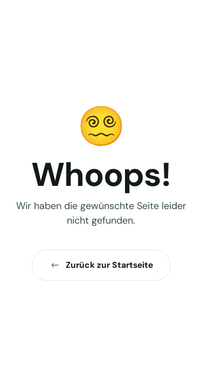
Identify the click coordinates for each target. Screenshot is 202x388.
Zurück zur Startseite (101, 265)
